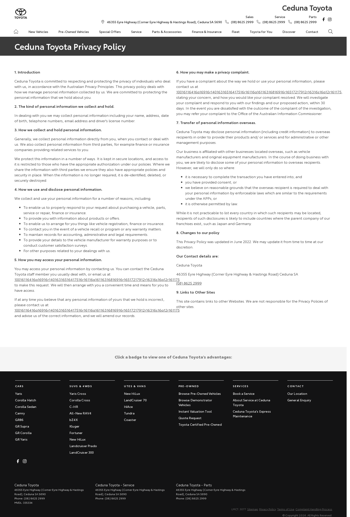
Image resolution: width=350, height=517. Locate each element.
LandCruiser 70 (135, 400)
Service (136, 31)
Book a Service (243, 393)
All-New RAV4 (80, 413)
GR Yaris (21, 439)
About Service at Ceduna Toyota (251, 402)
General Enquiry (299, 400)
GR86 (19, 419)
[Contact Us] (164, 22)
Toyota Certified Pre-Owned (200, 424)
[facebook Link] (323, 19)
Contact (312, 31)
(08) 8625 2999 (189, 282)
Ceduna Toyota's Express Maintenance (252, 413)
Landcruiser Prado (83, 445)
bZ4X (73, 419)
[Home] (16, 32)
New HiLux (77, 439)
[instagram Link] (329, 19)
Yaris (18, 393)
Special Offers (110, 31)
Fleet (236, 31)
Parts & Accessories (167, 31)
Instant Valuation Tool (195, 411)
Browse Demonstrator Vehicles (195, 402)
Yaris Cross (77, 393)
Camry (20, 413)
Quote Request (190, 418)
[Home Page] (20, 13)
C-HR (73, 406)
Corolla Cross (79, 400)
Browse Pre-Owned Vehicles (199, 393)
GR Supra (22, 426)
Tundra (129, 413)
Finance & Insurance (207, 31)
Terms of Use (285, 509)
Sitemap (252, 509)
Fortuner (75, 432)
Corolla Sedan (26, 406)
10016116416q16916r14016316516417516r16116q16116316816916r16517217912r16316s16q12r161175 (97, 279)
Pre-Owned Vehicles (73, 31)
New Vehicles (38, 31)
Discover (288, 31)
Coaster (130, 419)
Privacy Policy (267, 509)
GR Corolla (23, 432)
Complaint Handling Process (313, 509)
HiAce (128, 406)
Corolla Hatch (25, 400)
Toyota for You (261, 31)
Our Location (297, 393)
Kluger (74, 426)
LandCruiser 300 (81, 452)
